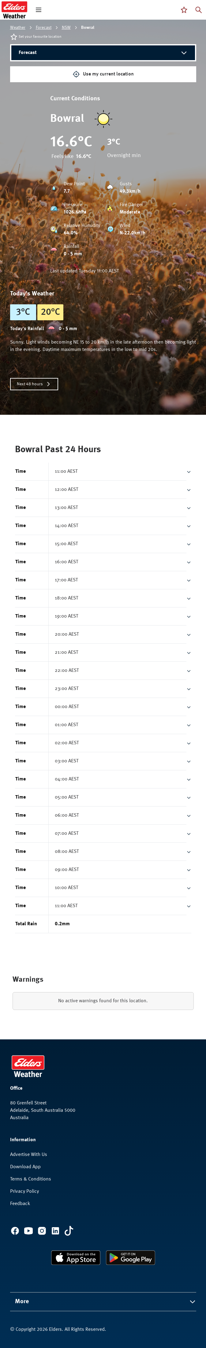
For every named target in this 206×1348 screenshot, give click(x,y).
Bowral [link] (87, 27)
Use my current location (103, 74)
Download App (25, 1167)
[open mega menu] (38, 9)
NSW (66, 27)
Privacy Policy (24, 1191)
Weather (17, 27)
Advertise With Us (28, 1154)
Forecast (43, 27)
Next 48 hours (34, 384)
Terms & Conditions (30, 1179)
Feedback (20, 1203)
